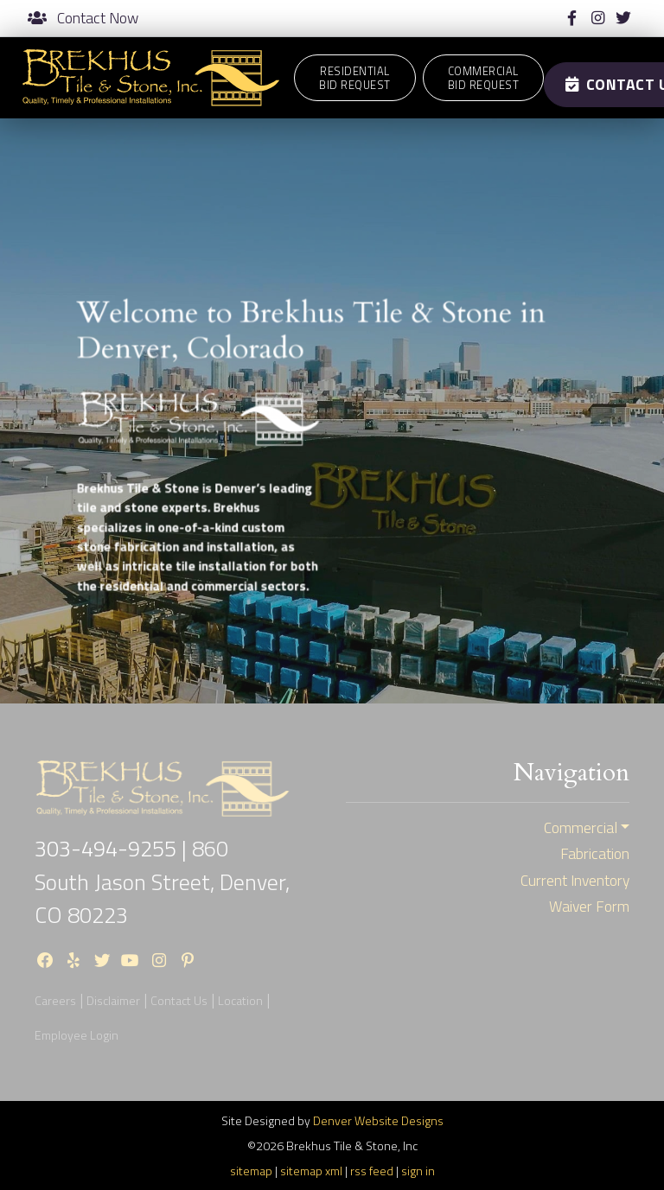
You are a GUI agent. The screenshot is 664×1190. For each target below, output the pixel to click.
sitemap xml (311, 1170)
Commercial (580, 828)
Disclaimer (113, 1000)
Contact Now (83, 18)
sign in (418, 1170)
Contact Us (179, 1000)
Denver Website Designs (378, 1120)
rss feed (371, 1170)
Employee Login (76, 1035)
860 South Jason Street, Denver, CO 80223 (162, 881)
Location (240, 1000)
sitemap (251, 1170)
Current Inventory (574, 880)
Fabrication (594, 854)
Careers (55, 1000)
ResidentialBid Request (355, 77)
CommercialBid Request (484, 77)
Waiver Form (589, 906)
